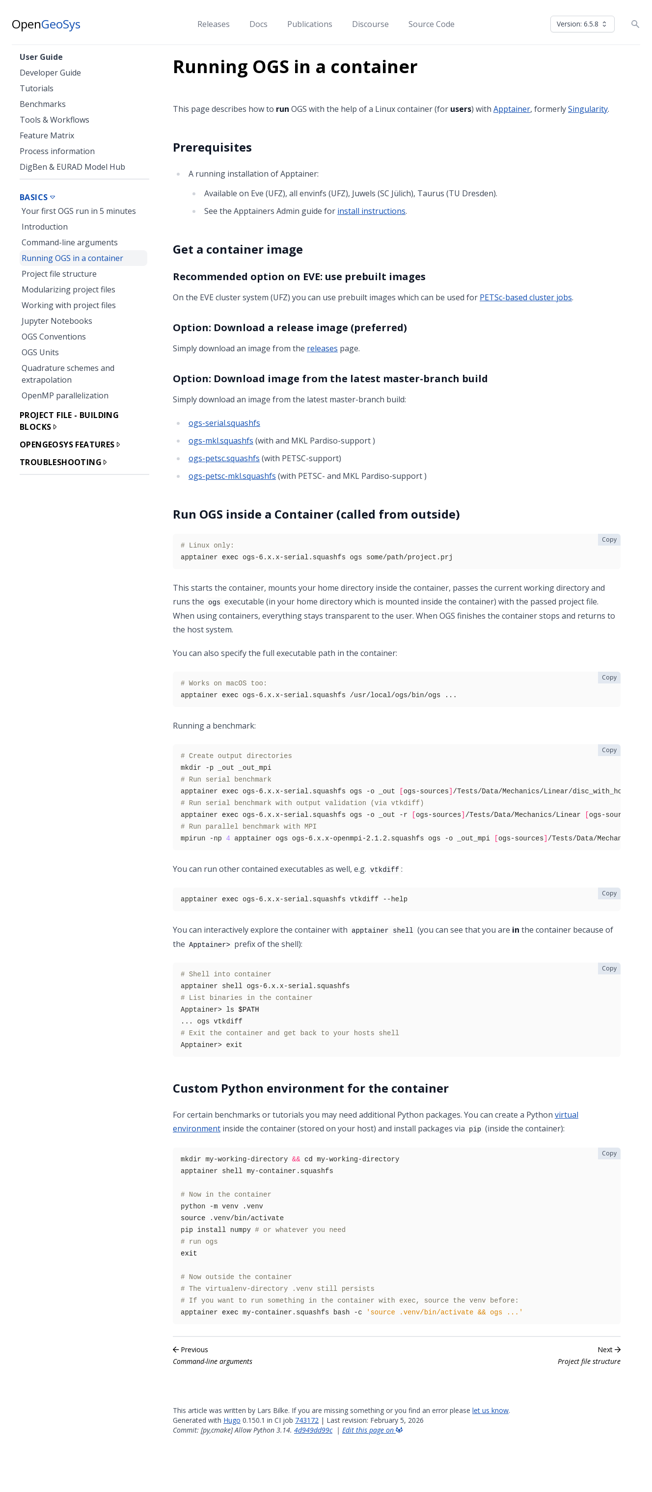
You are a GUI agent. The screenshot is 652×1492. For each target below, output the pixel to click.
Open (46, 24)
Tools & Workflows (54, 119)
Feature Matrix (47, 135)
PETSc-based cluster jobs (526, 297)
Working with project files (69, 305)
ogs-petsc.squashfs (224, 458)
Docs (258, 24)
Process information (57, 151)
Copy (609, 539)
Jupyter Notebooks (57, 320)
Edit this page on (372, 1430)
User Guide (41, 57)
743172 (307, 1420)
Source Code (431, 24)
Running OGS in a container (72, 258)
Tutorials (37, 88)
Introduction (45, 226)
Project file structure (59, 273)
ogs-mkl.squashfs (221, 440)
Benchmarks (43, 104)
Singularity (588, 109)
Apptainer (511, 109)
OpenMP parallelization (65, 395)
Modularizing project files (68, 289)
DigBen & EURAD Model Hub (72, 166)
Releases (213, 24)
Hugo (232, 1420)
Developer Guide (50, 72)
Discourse (370, 24)
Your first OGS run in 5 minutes (79, 211)
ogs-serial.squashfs (224, 423)
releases (322, 348)
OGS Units (40, 352)
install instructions (371, 211)
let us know (490, 1410)
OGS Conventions (54, 336)
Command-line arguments (70, 242)
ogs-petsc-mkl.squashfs (232, 476)
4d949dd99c (313, 1430)
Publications (309, 24)
